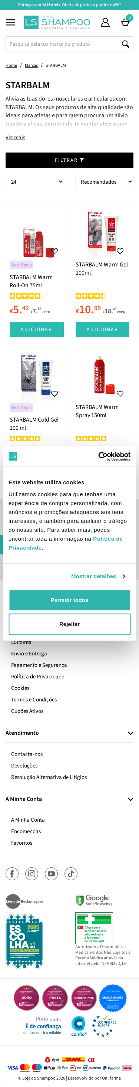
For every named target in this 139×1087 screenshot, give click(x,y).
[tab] (69, 733)
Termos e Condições (34, 700)
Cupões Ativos (27, 711)
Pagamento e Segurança (39, 665)
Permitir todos (70, 600)
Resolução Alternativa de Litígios (49, 777)
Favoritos (21, 843)
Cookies (20, 688)
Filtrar (70, 160)
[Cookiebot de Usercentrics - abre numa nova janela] (98, 456)
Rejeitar (69, 624)
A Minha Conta (28, 820)
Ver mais (15, 137)
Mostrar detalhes (93, 576)
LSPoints (21, 642)
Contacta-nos (27, 754)
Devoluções (24, 766)
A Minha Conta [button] (24, 799)
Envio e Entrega (29, 654)
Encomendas (26, 831)
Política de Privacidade (37, 677)
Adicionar (36, 329)
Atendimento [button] (22, 733)
